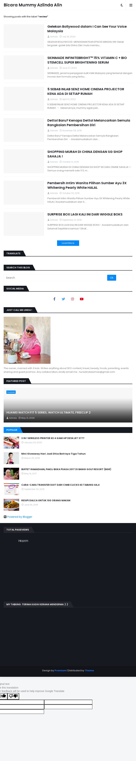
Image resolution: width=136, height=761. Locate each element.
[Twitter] (63, 299)
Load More (68, 243)
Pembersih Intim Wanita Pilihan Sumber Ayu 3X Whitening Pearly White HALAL (87, 185)
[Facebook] (54, 299)
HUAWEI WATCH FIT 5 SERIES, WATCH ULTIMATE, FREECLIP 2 (48, 413)
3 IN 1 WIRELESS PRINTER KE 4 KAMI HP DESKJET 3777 (52, 438)
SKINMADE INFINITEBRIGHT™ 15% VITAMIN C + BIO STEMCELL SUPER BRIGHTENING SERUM (87, 60)
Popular (11, 430)
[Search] (55, 278)
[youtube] (81, 299)
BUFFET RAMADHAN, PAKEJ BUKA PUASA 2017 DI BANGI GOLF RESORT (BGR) (66, 469)
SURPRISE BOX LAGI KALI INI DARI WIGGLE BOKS (85, 214)
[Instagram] (72, 299)
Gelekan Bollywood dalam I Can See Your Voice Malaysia (87, 28)
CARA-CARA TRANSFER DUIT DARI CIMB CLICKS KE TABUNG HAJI (60, 485)
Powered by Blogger (18, 516)
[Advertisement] (68, 572)
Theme (89, 670)
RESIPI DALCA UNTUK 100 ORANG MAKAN (45, 500)
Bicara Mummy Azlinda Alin (33, 5)
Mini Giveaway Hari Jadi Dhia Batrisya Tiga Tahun (53, 453)
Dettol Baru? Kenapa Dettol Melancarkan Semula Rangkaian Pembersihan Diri (88, 122)
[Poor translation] (13, 696)
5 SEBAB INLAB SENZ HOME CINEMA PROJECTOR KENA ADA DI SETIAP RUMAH (85, 91)
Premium (60, 670)
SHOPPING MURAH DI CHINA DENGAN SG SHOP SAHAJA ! (85, 154)
